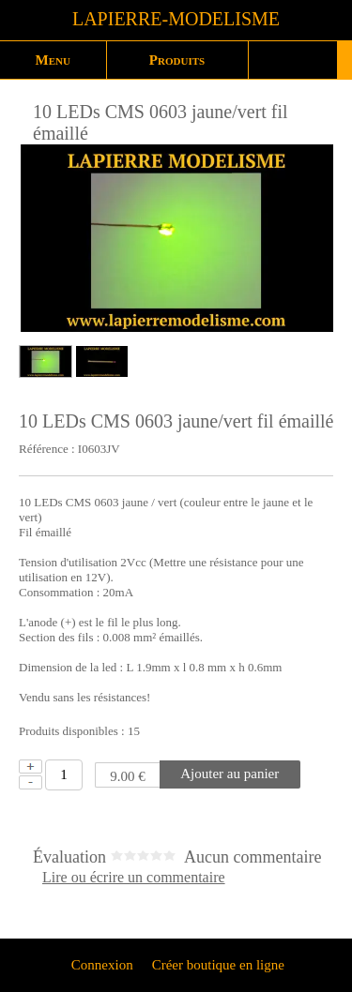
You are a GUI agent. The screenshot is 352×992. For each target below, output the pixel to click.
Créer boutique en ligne (218, 964)
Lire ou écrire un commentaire (133, 877)
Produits (177, 60)
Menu (53, 60)
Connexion (100, 964)
